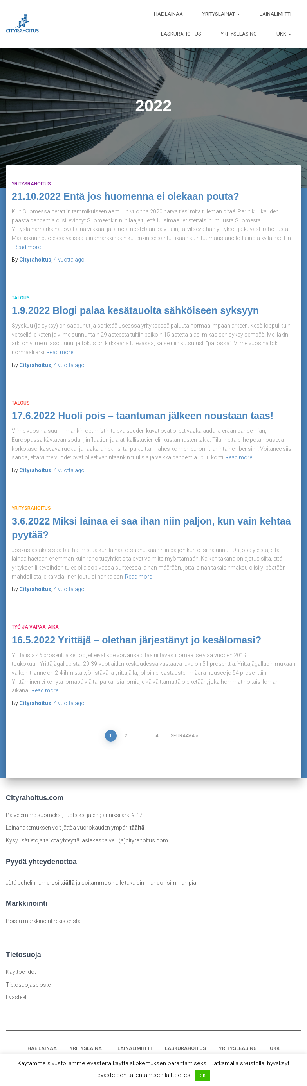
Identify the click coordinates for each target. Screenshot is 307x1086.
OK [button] (203, 1075)
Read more (27, 247)
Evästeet (16, 997)
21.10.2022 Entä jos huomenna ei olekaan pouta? (125, 196)
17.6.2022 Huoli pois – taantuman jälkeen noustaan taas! (142, 415)
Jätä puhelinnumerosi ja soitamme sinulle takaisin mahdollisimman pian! (103, 883)
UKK (283, 34)
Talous (21, 298)
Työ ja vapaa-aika (35, 627)
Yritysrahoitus (31, 183)
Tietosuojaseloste (28, 985)
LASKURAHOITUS (181, 34)
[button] (238, 14)
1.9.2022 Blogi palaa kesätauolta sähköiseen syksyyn (135, 310)
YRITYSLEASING (239, 34)
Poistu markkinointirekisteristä (43, 921)
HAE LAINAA (168, 14)
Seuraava (183, 735)
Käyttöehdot (21, 972)
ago (69, 259)
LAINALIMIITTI (275, 14)
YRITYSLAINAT (221, 14)
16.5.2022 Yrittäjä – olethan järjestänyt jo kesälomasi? (136, 639)
